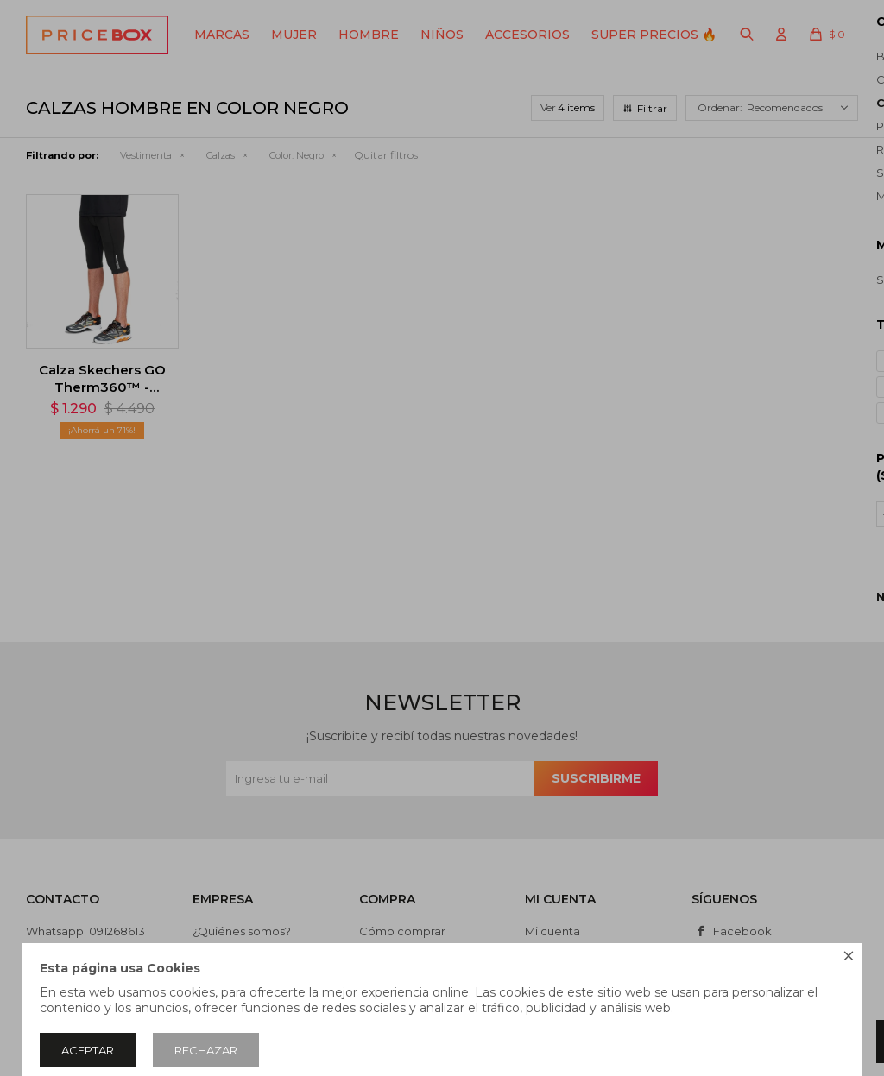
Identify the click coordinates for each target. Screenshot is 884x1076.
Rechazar (205, 1050)
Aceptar (87, 1050)
